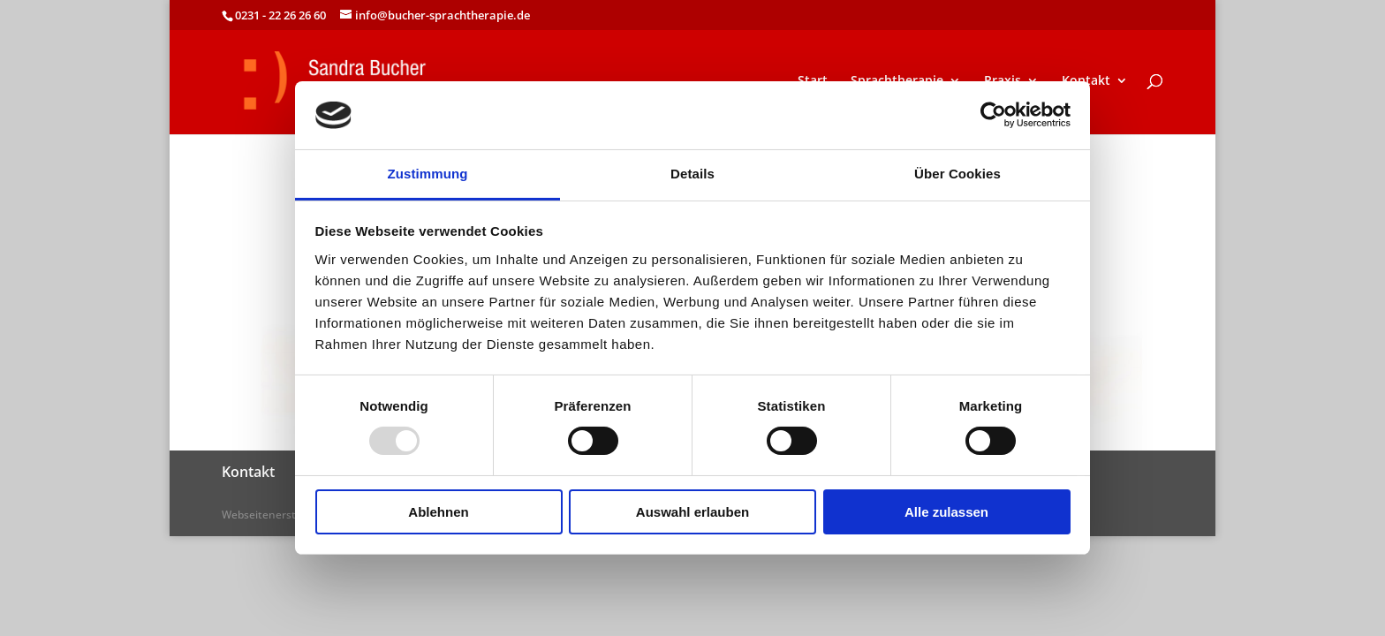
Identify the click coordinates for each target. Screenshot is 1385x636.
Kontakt (1086, 81)
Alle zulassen (946, 511)
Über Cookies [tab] (957, 173)
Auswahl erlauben (692, 511)
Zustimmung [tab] (428, 173)
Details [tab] (692, 173)
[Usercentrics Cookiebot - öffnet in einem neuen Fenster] (993, 115)
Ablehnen (438, 511)
